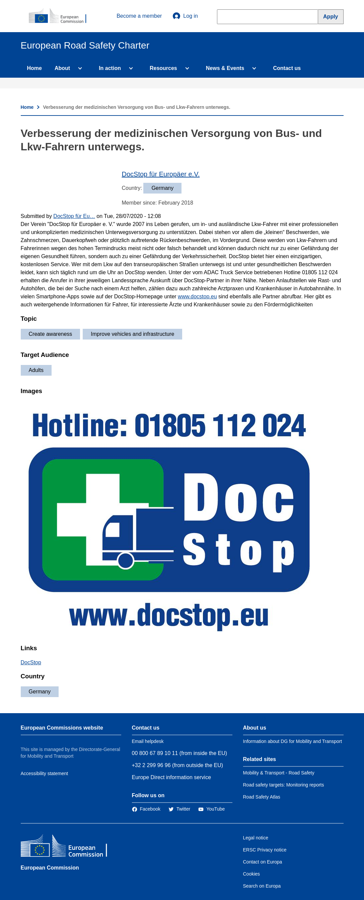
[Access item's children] (78, 68)
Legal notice (256, 837)
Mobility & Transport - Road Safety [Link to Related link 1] (278, 772)
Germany (40, 691)
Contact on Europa (262, 862)
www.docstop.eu (197, 296)
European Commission (50, 868)
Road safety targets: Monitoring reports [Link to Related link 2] (283, 785)
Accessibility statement (44, 773)
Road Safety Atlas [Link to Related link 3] (261, 797)
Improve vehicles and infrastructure (132, 334)
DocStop (31, 662)
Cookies (251, 874)
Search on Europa (262, 886)
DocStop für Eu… (74, 216)
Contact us (287, 68)
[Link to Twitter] (179, 809)
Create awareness (50, 334)
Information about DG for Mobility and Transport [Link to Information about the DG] (292, 741)
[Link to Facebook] (146, 809)
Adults (36, 370)
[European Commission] (61, 16)
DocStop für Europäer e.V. (161, 174)
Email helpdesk (148, 741)
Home (34, 68)
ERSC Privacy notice (265, 849)
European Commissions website (62, 728)
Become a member (139, 16)
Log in (185, 16)
